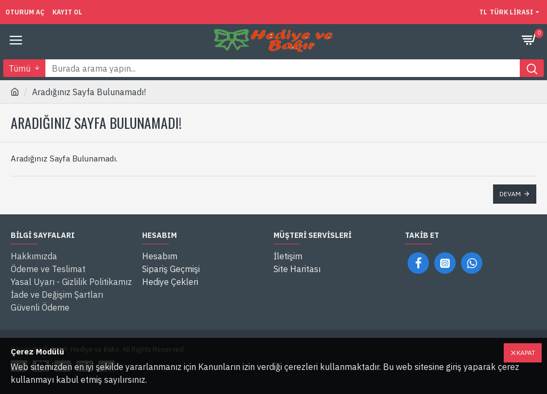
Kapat (526, 353)
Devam (510, 194)
